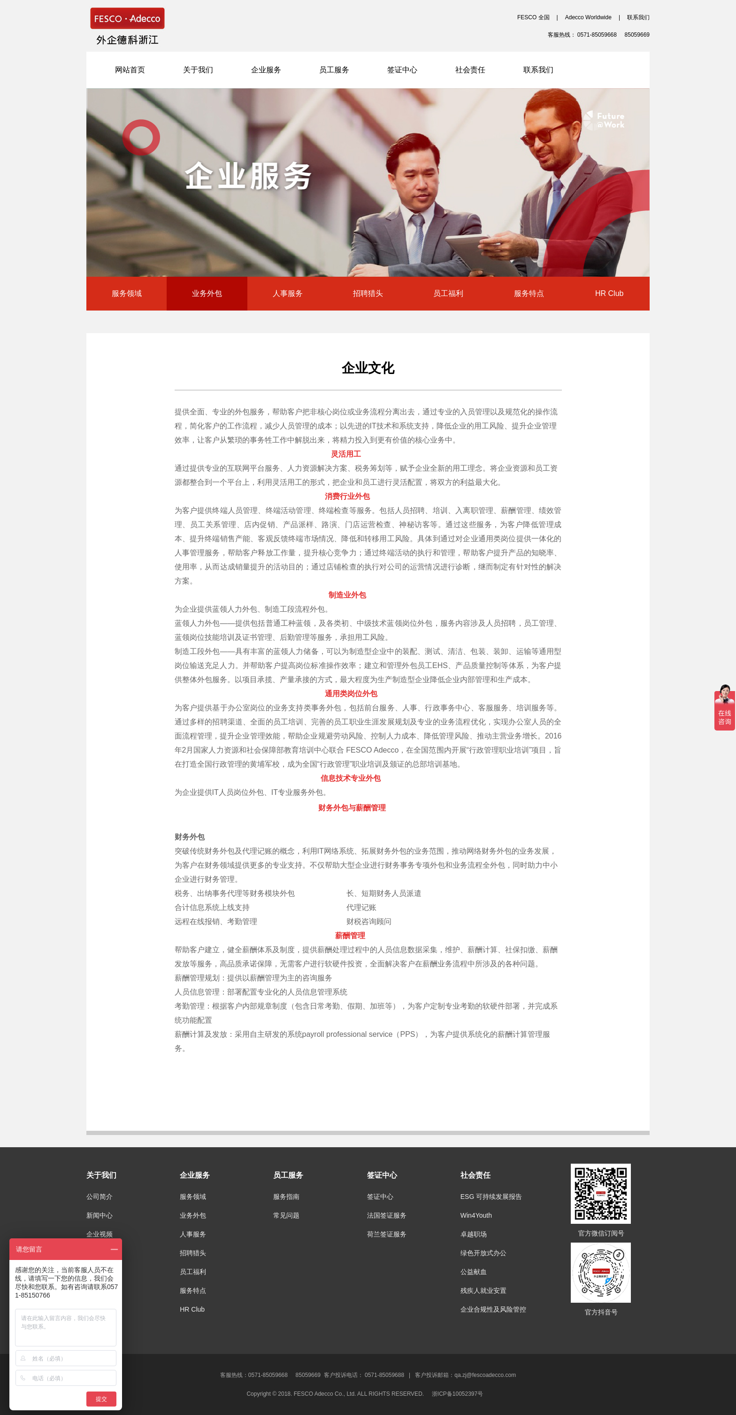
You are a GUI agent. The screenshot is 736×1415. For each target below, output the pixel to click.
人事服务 (288, 293)
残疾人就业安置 (483, 1290)
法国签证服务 (386, 1215)
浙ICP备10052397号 (461, 1394)
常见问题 (286, 1215)
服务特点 (529, 293)
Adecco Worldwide (588, 17)
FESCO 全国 (533, 17)
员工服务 (334, 70)
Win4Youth (476, 1215)
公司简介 (99, 1196)
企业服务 (266, 70)
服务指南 (286, 1196)
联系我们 (638, 17)
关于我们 (198, 70)
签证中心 (402, 70)
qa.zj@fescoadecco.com (485, 1375)
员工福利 (448, 293)
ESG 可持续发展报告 (491, 1196)
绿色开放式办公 (483, 1253)
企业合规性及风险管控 (493, 1309)
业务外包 (207, 293)
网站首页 (130, 70)
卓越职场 (473, 1234)
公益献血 (473, 1271)
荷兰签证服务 (386, 1234)
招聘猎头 (368, 293)
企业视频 (99, 1234)
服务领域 (127, 293)
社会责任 (470, 70)
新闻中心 (99, 1215)
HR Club (609, 293)
